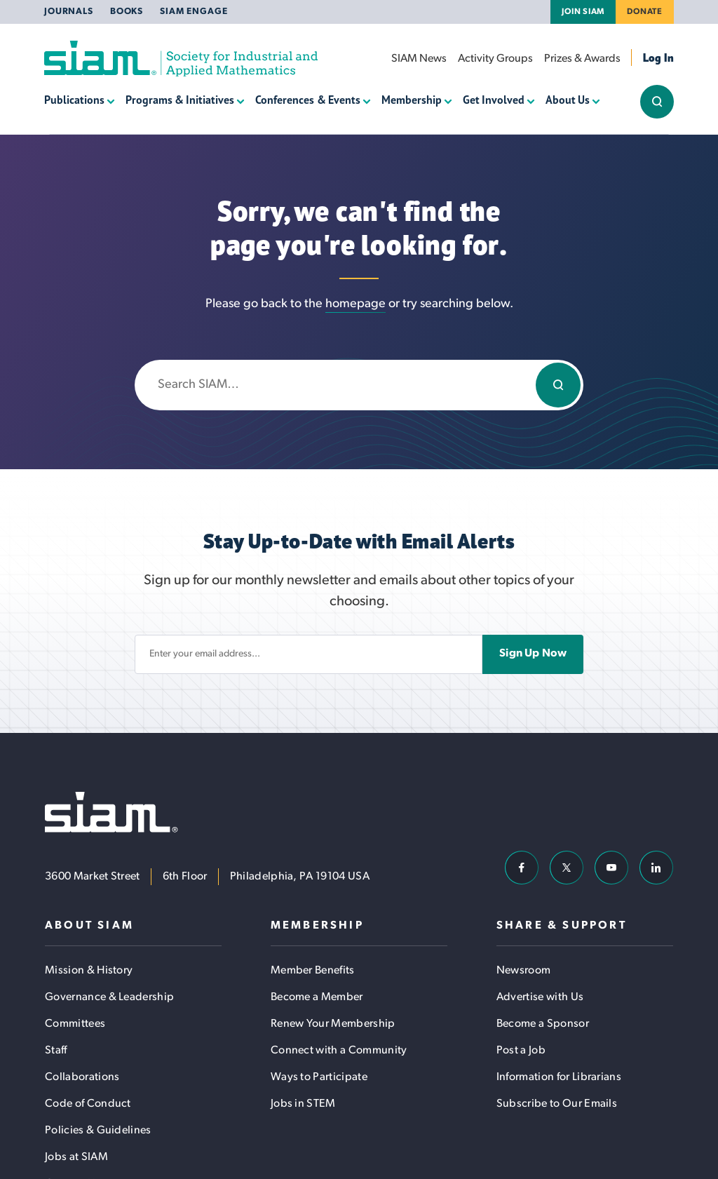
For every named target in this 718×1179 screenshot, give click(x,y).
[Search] (558, 385)
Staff (56, 1050)
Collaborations (82, 1077)
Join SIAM (583, 12)
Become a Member (317, 997)
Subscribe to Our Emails (556, 1104)
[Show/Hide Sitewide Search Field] (657, 102)
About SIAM (89, 925)
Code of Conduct (88, 1104)
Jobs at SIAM (76, 1157)
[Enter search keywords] (359, 385)
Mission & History (89, 970)
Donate (645, 12)
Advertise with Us (539, 997)
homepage (355, 304)
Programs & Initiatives (180, 100)
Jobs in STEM (303, 1104)
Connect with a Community (339, 1050)
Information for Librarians (558, 1077)
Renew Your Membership (333, 1024)
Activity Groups (495, 59)
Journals (68, 11)
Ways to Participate (319, 1077)
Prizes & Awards (582, 59)
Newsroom (523, 970)
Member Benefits (313, 970)
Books (126, 11)
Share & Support (561, 925)
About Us (568, 100)
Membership (411, 100)
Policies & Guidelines (98, 1130)
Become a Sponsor (542, 1024)
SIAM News (419, 59)
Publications (74, 100)
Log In (658, 57)
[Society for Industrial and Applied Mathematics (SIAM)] (181, 58)
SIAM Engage (193, 11)
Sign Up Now (533, 653)
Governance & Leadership (109, 997)
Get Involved (493, 100)
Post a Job (521, 1050)
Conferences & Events (307, 100)
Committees (75, 1024)
